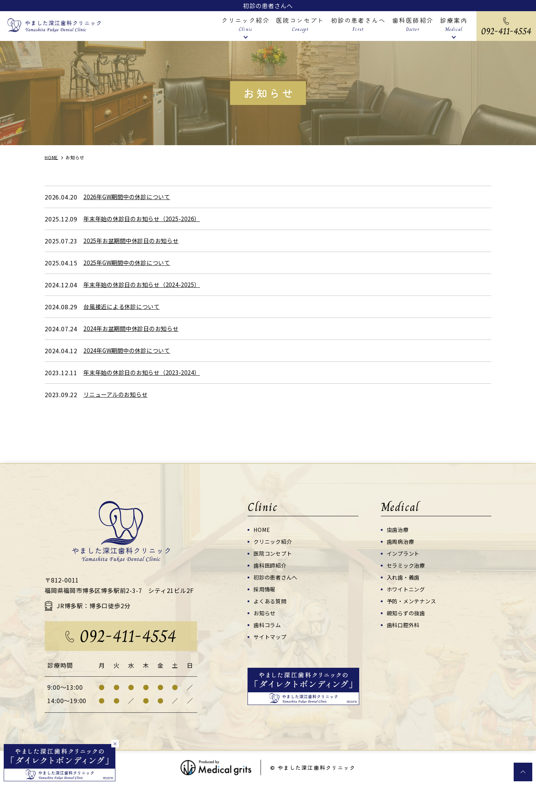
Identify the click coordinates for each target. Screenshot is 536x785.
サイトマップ (271, 637)
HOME (262, 529)
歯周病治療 (401, 541)
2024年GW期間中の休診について (130, 350)
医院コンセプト (274, 553)
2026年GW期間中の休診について (130, 196)
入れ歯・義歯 (404, 577)
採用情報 (265, 589)
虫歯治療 (398, 529)
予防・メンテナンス (413, 601)
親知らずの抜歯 (407, 613)
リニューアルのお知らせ (117, 394)
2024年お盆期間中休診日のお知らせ (134, 328)
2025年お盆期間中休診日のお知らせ (134, 240)
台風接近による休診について (124, 306)
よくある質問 (271, 601)
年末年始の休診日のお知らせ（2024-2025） (146, 284)
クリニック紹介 (274, 541)
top (523, 772)
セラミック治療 (407, 565)
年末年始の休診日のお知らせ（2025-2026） (146, 218)
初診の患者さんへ (268, 5)
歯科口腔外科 (404, 625)
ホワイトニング (407, 589)
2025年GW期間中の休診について (130, 262)
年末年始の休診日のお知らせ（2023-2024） (146, 372)
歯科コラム (268, 625)
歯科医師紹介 (271, 565)
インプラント (404, 553)
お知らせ (265, 613)
